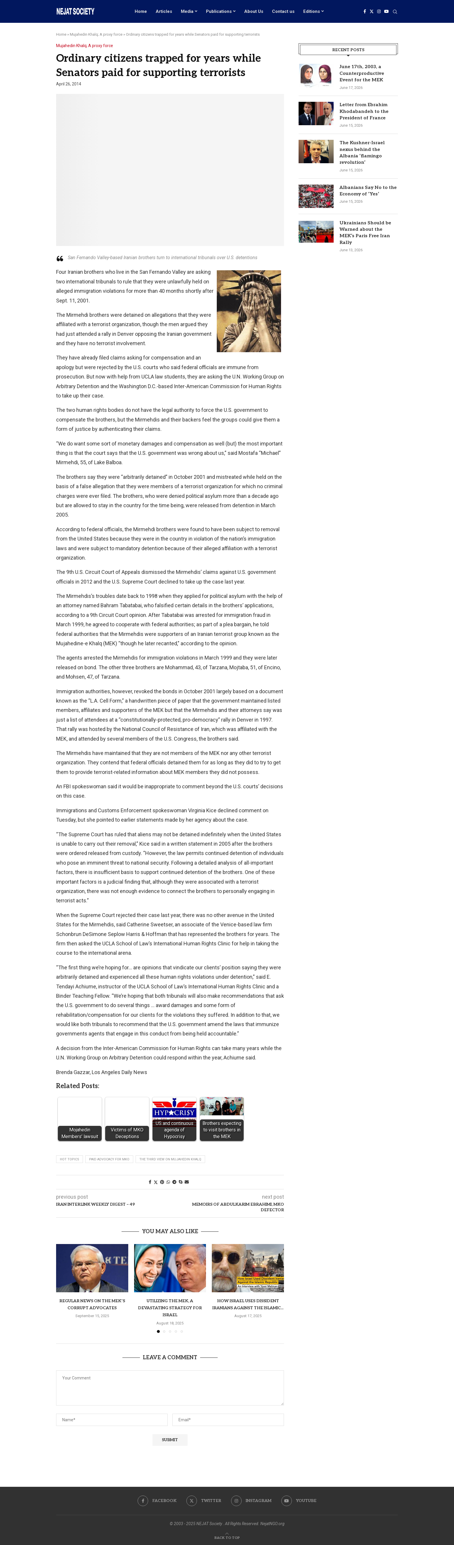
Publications (219, 11)
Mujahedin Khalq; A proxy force (96, 34)
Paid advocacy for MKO (109, 1159)
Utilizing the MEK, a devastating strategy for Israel (170, 1308)
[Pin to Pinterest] (162, 1182)
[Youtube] (386, 11)
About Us (253, 11)
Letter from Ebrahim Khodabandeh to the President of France (364, 111)
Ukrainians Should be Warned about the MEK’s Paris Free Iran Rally (365, 232)
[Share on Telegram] (174, 1182)
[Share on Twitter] (156, 1182)
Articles (164, 11)
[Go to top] (227, 1537)
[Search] (395, 12)
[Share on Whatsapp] (168, 1182)
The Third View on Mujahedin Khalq (170, 1159)
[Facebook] (364, 11)
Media (187, 11)
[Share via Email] (187, 1182)
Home (141, 11)
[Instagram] (379, 11)
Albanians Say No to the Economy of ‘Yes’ (368, 191)
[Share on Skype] (180, 1182)
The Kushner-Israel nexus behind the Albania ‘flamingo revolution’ (362, 152)
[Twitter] (371, 11)
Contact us (283, 11)
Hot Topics (69, 1159)
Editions (311, 11)
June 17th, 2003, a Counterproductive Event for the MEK (361, 73)
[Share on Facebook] (150, 1182)
